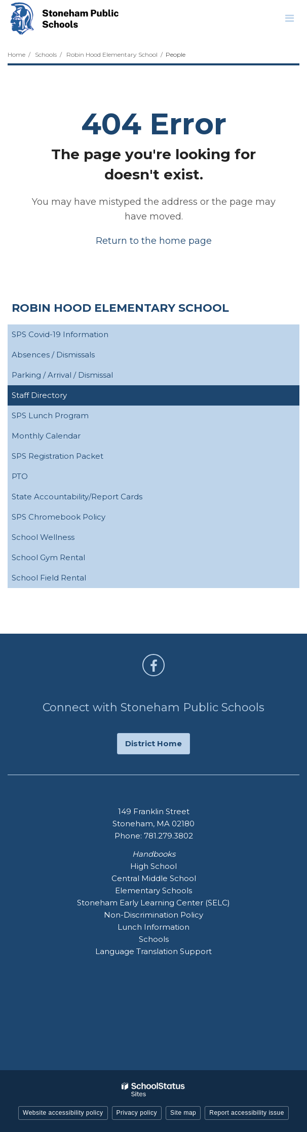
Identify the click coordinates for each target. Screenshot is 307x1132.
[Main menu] (289, 17)
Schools (46, 54)
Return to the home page (154, 240)
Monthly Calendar (62, 437)
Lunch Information (153, 927)
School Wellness (59, 539)
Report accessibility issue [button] (246, 1112)
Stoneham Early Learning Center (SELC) (153, 902)
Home (16, 54)
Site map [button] (183, 1112)
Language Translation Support (153, 951)
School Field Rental (49, 577)
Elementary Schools (153, 890)
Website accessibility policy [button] (63, 1112)
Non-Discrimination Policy (153, 915)
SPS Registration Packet (73, 458)
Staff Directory (39, 395)
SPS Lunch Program (66, 417)
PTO (20, 476)
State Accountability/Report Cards (93, 498)
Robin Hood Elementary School (112, 54)
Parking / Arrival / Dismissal (62, 375)
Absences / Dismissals (53, 354)
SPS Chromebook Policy (74, 518)
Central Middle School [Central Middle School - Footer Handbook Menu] (153, 878)
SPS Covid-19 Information (76, 336)
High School (153, 866)
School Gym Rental (64, 559)
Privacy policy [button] (137, 1112)
